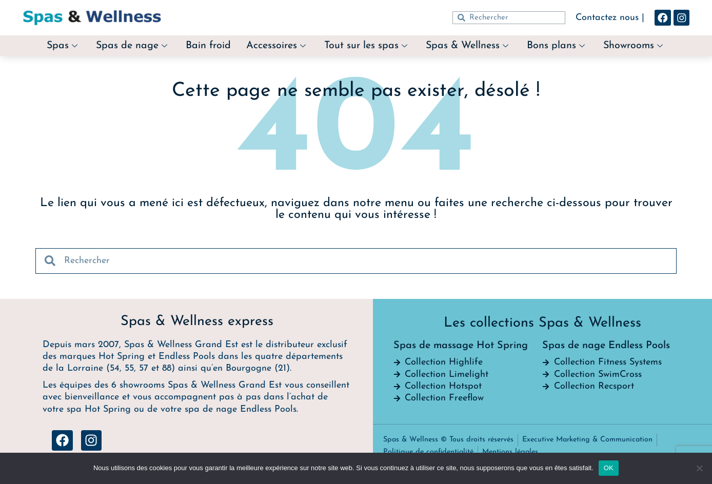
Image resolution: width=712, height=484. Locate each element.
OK (609, 468)
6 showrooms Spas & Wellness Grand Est (196, 385)
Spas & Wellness (467, 46)
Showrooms (634, 46)
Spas (60, 46)
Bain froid (208, 46)
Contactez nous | (610, 18)
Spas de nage (131, 46)
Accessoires (276, 46)
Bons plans (557, 46)
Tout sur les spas (366, 46)
